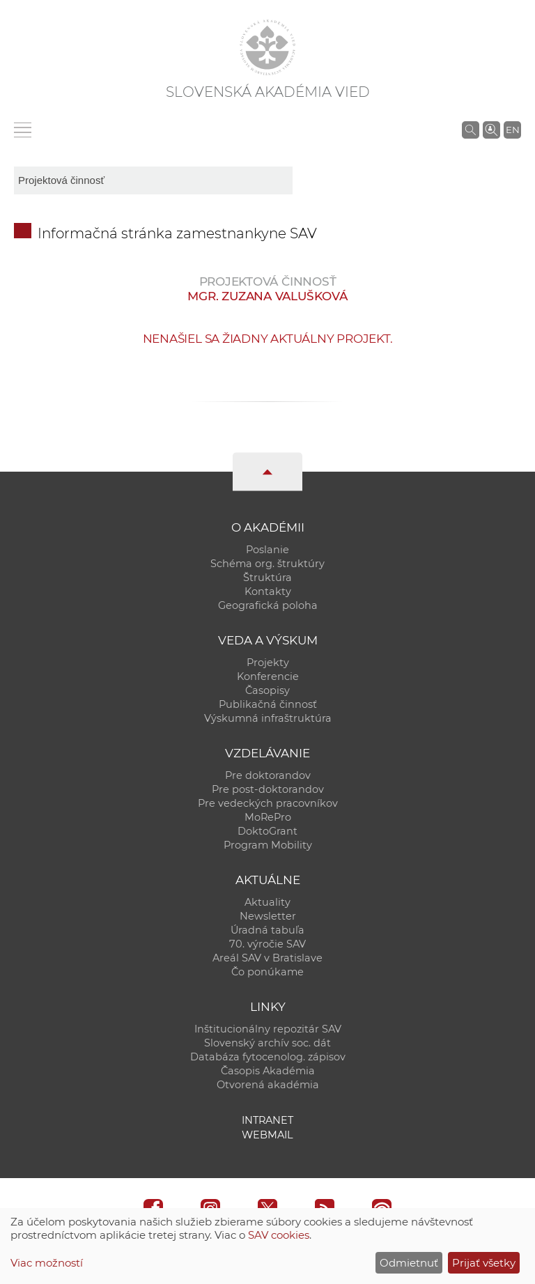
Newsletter (268, 916)
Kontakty (268, 591)
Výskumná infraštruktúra (268, 718)
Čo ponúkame (267, 972)
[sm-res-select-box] (153, 180)
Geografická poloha (268, 605)
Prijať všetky (483, 1262)
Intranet (267, 1120)
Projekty (268, 662)
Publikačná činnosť (268, 704)
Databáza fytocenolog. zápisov (268, 1057)
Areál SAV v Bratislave (267, 958)
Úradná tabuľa (267, 930)
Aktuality (267, 902)
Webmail (267, 1135)
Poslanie (267, 549)
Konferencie (268, 676)
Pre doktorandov (268, 775)
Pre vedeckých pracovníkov (268, 803)
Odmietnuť (409, 1262)
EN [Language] (513, 129)
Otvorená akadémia (268, 1084)
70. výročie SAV (267, 944)
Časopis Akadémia (268, 1071)
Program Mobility (268, 845)
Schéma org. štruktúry (267, 563)
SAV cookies (278, 1235)
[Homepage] (267, 47)
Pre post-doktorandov (268, 789)
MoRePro (268, 817)
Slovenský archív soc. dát (267, 1043)
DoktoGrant (267, 831)
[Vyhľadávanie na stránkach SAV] (470, 129)
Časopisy (267, 690)
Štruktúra (267, 577)
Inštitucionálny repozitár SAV (267, 1029)
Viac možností (46, 1262)
